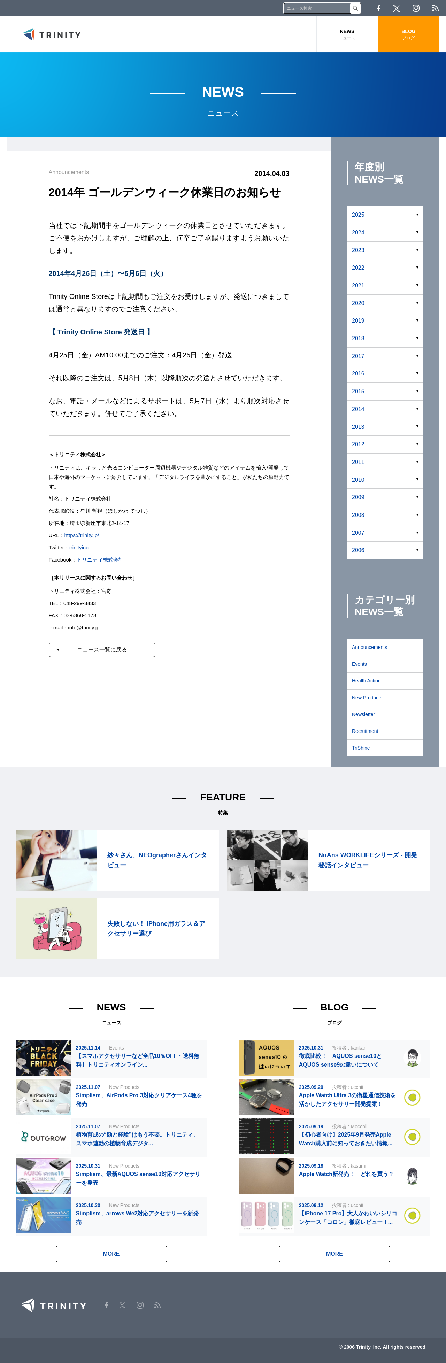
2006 (358, 550)
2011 (358, 462)
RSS (435, 8)
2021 (358, 285)
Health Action (366, 680)
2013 (358, 427)
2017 (358, 356)
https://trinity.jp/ (81, 535)
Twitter (396, 8)
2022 (358, 268)
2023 (358, 250)
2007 (358, 533)
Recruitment (365, 731)
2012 (358, 444)
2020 (358, 303)
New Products (367, 697)
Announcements (369, 647)
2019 (358, 321)
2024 (358, 232)
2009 (358, 497)
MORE (111, 1254)
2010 (358, 480)
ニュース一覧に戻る (102, 649)
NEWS (347, 35)
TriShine (361, 748)
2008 (358, 515)
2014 (358, 409)
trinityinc (79, 547)
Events (359, 664)
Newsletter (363, 714)
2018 (358, 338)
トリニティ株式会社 (100, 560)
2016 (358, 374)
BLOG (408, 35)
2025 (358, 215)
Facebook (378, 8)
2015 (358, 391)
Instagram (416, 8)
